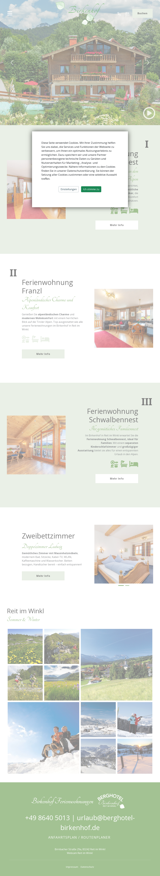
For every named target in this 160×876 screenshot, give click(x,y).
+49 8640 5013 (47, 817)
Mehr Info (117, 225)
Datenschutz (87, 866)
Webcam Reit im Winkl (80, 853)
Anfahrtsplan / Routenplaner (80, 837)
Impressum (72, 866)
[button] (27, 13)
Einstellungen (69, 189)
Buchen (143, 13)
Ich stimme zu (91, 189)
